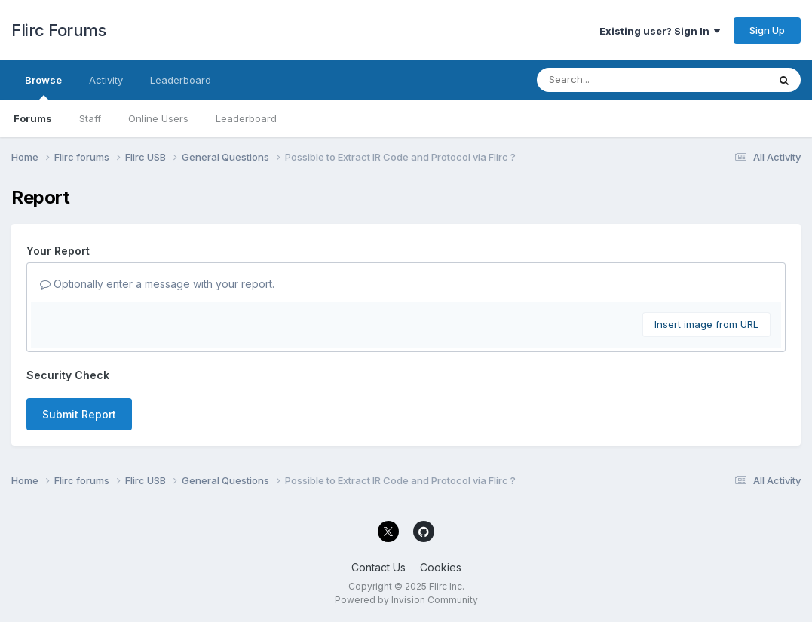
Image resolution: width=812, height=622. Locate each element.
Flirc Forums (58, 30)
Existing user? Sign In (659, 31)
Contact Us (378, 567)
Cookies (440, 567)
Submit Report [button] (79, 414)
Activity (106, 80)
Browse (43, 87)
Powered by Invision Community (406, 599)
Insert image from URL (706, 324)
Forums (33, 118)
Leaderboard (246, 118)
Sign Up (767, 30)
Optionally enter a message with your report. (157, 283)
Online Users (158, 118)
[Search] (611, 80)
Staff (90, 118)
